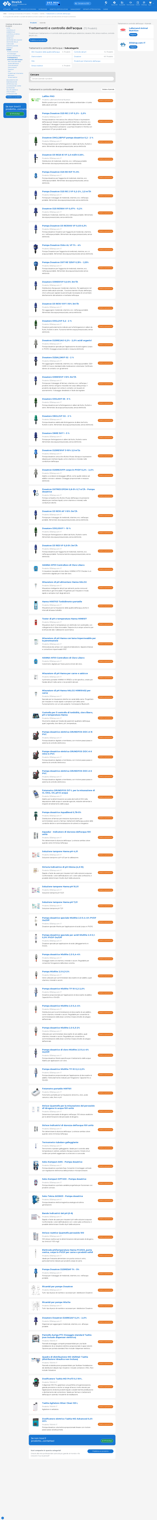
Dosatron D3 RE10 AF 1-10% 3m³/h (59, 511)
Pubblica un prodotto (14, 97)
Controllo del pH (13, 65)
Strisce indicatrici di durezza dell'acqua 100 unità (67, 1125)
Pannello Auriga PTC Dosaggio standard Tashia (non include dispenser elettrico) (66, 1336)
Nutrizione (43, 9)
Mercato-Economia (28, 9)
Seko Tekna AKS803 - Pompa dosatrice (62, 1196)
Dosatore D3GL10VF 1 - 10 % (56, 528)
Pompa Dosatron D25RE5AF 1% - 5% (60, 1269)
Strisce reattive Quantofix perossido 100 (63, 1233)
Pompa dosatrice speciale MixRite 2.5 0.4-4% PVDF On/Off (69, 919)
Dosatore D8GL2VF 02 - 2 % (56, 416)
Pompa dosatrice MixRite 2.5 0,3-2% (61, 1028)
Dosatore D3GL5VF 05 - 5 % (56, 399)
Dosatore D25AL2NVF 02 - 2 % (58, 357)
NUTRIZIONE (10, 88)
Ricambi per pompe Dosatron (57, 1286)
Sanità (15, 9)
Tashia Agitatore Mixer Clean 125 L (60, 1403)
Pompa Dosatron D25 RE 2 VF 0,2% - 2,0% (64, 113)
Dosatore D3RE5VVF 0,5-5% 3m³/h (60, 282)
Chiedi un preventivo (105, 100)
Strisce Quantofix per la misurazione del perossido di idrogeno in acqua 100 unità (68, 1107)
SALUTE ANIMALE (12, 90)
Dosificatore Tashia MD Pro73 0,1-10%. (62, 1378)
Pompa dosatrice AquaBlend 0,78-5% (61, 812)
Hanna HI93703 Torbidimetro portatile (62, 601)
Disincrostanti (12, 67)
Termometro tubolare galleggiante (60, 1142)
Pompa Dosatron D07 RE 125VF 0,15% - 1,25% (65, 262)
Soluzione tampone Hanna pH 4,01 (60, 851)
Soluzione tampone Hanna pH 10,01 (60, 886)
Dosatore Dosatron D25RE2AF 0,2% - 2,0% (64, 1318)
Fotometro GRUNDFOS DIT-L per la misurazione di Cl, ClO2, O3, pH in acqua (68, 791)
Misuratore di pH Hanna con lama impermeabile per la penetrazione (69, 639)
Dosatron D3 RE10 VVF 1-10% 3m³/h (60, 304)
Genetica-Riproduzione (59, 9)
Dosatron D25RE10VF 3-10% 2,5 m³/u (61, 450)
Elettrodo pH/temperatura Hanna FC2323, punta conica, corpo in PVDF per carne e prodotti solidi (67, 1251)
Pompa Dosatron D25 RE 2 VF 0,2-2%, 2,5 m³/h (66, 191)
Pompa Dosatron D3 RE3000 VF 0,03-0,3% (64, 225)
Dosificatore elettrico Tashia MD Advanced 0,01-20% (67, 1420)
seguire (133, 34)
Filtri (9, 71)
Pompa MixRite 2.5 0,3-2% (55, 971)
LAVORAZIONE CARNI (13, 86)
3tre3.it (16, 2)
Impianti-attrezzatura (92, 9)
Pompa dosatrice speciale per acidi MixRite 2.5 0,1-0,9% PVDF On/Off (68, 936)
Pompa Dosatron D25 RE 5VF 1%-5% (60, 172)
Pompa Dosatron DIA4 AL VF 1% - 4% (61, 245)
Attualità (7, 9)
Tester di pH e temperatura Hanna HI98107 (64, 618)
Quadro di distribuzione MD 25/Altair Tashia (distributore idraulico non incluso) (65, 1358)
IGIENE (8, 50)
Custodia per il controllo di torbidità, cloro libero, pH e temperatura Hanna (67, 713)
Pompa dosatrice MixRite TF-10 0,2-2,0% (63, 988)
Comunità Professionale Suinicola (18, 5)
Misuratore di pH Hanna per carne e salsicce (65, 673)
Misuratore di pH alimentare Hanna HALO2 (64, 582)
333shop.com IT (137, 43)
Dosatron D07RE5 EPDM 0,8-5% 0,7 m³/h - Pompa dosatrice (68, 490)
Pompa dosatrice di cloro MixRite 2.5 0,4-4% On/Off (65, 1050)
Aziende (43, 23)
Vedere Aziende (108, 89)
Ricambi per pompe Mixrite (56, 1302)
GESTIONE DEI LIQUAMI (14, 40)
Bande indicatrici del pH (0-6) (57, 1213)
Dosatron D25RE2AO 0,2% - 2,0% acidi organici (67, 340)
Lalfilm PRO (48, 96)
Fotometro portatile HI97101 (56, 1088)
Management (75, 9)
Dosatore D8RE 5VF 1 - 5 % (56, 433)
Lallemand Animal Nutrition (138, 29)
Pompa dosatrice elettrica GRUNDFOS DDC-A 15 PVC (67, 733)
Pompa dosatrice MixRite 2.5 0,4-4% (61, 954)
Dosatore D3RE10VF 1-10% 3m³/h (59, 377)
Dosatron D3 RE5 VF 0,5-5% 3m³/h (60, 545)
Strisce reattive (12, 77)
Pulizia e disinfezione (13, 55)
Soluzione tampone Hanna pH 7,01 (60, 902)
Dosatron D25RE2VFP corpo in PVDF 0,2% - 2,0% (68, 470)
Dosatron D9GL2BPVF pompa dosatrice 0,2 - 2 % (67, 137)
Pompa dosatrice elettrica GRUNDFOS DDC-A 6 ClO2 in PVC (67, 752)
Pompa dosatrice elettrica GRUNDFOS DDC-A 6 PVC (67, 772)
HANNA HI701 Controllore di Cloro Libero (63, 565)
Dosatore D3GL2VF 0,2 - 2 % (57, 321)
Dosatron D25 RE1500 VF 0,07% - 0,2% (62, 208)
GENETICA (9, 38)
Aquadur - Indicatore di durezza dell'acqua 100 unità (66, 833)
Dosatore (11, 69)
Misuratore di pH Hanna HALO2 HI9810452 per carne (66, 691)
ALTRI (8, 28)
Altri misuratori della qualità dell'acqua (45, 52)
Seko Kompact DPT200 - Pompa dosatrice (64, 1179)
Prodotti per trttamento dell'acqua (87, 61)
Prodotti (33, 23)
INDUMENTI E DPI (12, 80)
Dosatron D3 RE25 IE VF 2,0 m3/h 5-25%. (63, 155)
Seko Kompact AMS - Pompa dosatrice (62, 1162)
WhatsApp (15, 114)
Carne (105, 9)
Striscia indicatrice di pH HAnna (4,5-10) (63, 867)
